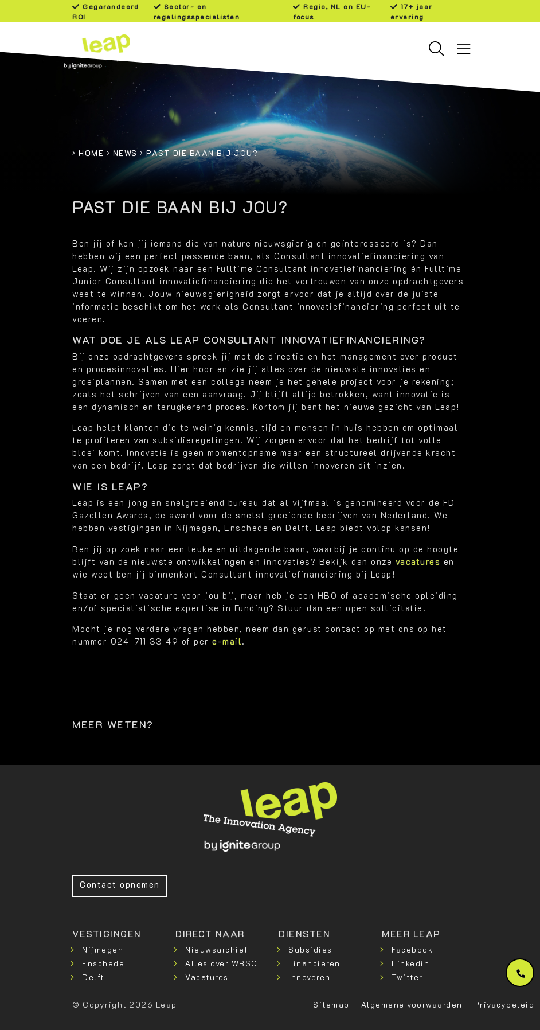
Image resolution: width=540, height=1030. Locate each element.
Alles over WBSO (221, 963)
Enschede (103, 963)
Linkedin (410, 963)
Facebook (412, 949)
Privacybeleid (504, 1004)
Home (91, 153)
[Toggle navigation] (463, 48)
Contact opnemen (120, 884)
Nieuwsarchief (216, 949)
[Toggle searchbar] (436, 48)
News (125, 153)
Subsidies (310, 949)
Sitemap (331, 1004)
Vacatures (207, 977)
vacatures (418, 561)
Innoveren (309, 977)
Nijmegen (102, 949)
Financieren (314, 963)
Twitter (407, 977)
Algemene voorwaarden (412, 1004)
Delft (93, 977)
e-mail (227, 641)
